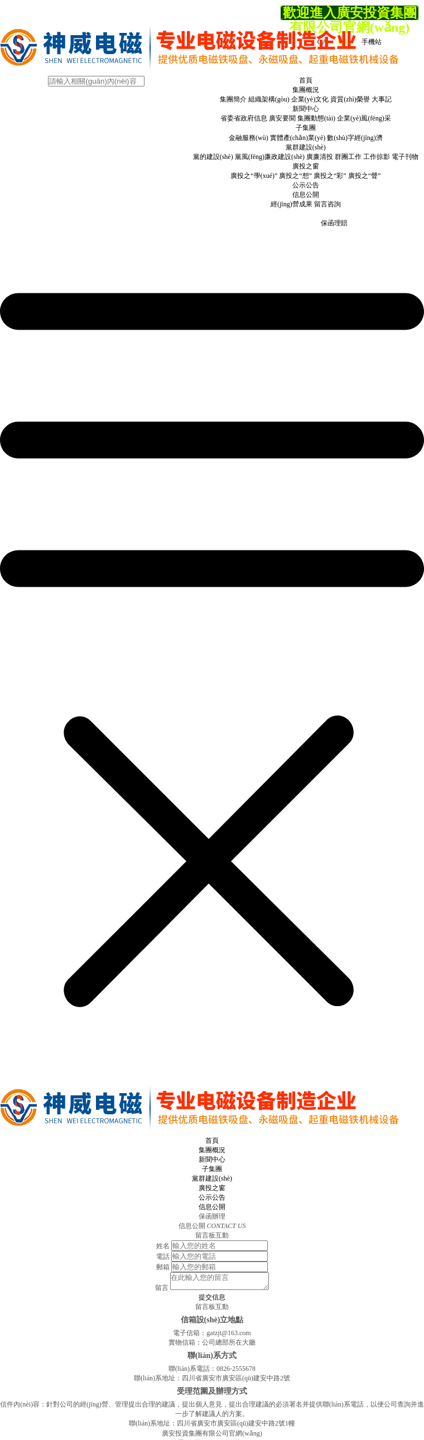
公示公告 (305, 185)
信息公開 (305, 195)
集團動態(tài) (316, 118)
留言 (156, 1291)
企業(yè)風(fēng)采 (364, 118)
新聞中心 (305, 109)
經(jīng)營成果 (291, 204)
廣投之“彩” (330, 176)
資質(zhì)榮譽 (350, 99)
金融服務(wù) (248, 138)
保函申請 (277, 223)
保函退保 (305, 223)
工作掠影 (376, 157)
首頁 (305, 80)
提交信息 (212, 1300)
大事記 (382, 99)
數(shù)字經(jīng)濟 (354, 138)
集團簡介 (233, 99)
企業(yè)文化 (310, 99)
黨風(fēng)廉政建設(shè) (270, 157)
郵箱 (163, 1267)
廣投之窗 (305, 166)
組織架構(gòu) (269, 99)
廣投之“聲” (364, 176)
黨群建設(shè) (306, 147)
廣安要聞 (282, 118)
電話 (163, 1256)
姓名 (163, 1246)
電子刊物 (405, 157)
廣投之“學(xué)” (253, 176)
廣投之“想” (295, 176)
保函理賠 (334, 223)
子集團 (306, 128)
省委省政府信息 (243, 118)
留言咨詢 (327, 204)
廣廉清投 (319, 157)
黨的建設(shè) (213, 157)
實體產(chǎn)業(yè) (298, 138)
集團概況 (305, 90)
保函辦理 (305, 214)
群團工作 (348, 157)
